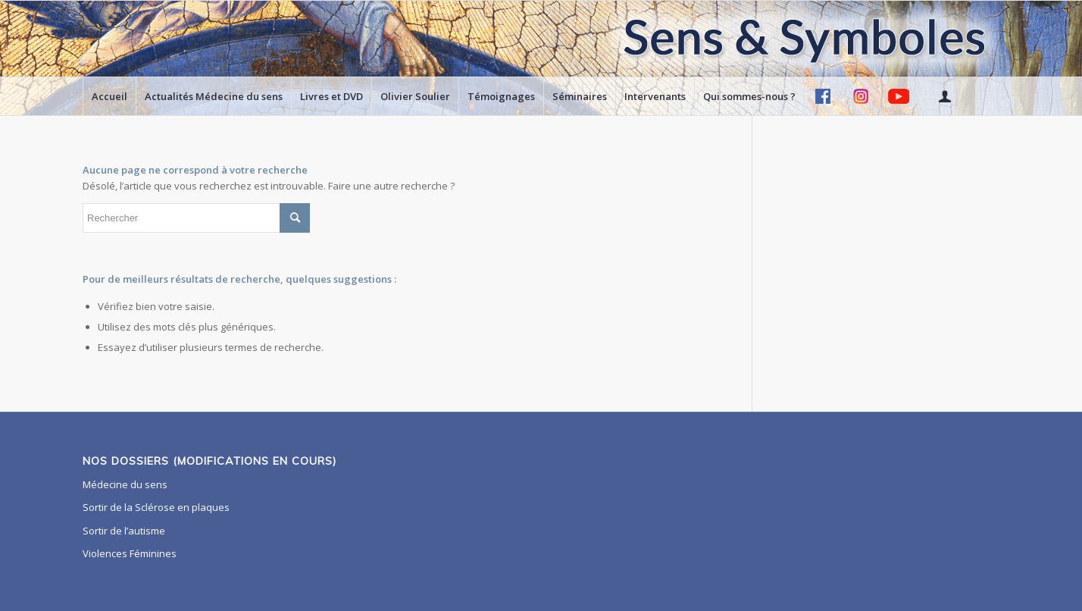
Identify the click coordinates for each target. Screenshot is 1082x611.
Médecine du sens (125, 484)
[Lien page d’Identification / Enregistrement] (944, 96)
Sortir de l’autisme (124, 530)
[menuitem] (109, 96)
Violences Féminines (130, 553)
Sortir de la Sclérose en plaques (156, 507)
